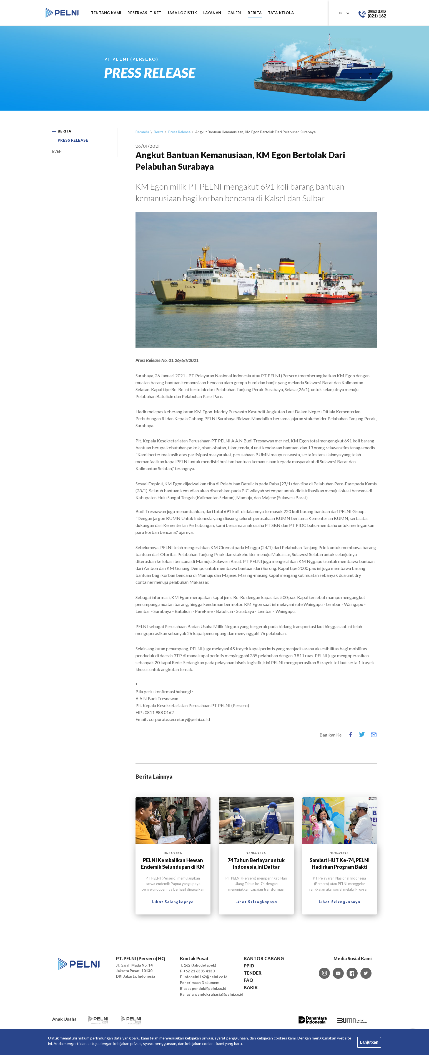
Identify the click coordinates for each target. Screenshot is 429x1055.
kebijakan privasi (199, 1038)
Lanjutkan (369, 1042)
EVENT (58, 151)
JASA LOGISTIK (182, 13)
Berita (159, 132)
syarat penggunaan (231, 1038)
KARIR (251, 987)
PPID (249, 965)
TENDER (253, 972)
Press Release (179, 132)
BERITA (255, 13)
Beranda (142, 132)
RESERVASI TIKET (144, 13)
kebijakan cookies (272, 1038)
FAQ (248, 980)
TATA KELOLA (281, 13)
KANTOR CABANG (264, 958)
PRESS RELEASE (73, 140)
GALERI (234, 13)
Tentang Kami (106, 13)
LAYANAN (212, 13)
